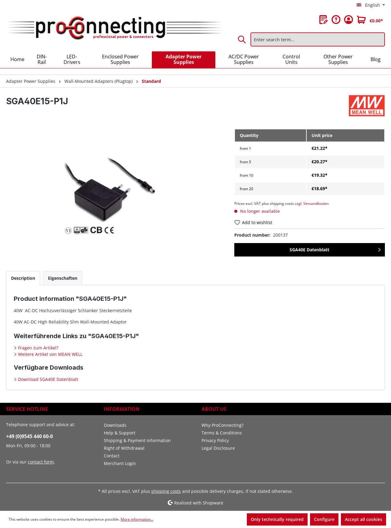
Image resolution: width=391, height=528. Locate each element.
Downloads (115, 425)
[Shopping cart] (370, 19)
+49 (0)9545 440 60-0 (29, 436)
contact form (41, 462)
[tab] (23, 278)
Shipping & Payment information (137, 440)
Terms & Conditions (222, 433)
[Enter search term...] (317, 39)
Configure (324, 519)
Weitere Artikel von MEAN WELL (49, 354)
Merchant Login (120, 463)
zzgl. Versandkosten (312, 203)
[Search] (242, 39)
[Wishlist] (323, 19)
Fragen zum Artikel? (37, 348)
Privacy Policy (215, 440)
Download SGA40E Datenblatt (47, 379)
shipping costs (166, 491)
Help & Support (119, 433)
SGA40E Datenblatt (309, 250)
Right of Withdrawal (124, 448)
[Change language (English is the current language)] (370, 5)
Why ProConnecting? (222, 425)
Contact (111, 456)
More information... (137, 519)
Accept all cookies (363, 519)
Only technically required (277, 519)
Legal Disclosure (218, 448)
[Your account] (348, 19)
